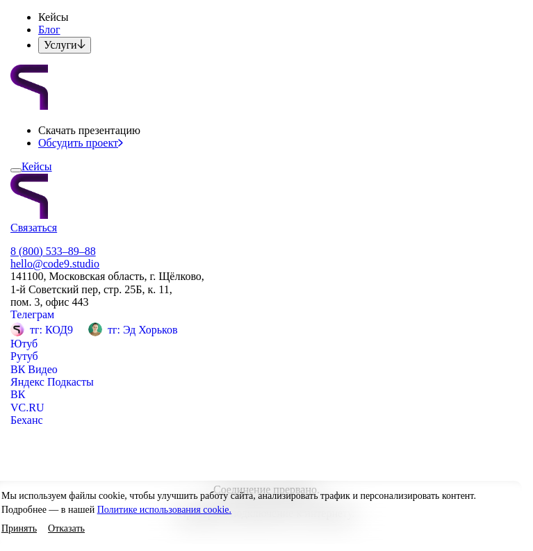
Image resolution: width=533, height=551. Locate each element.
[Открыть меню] (16, 170)
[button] (19, 529)
